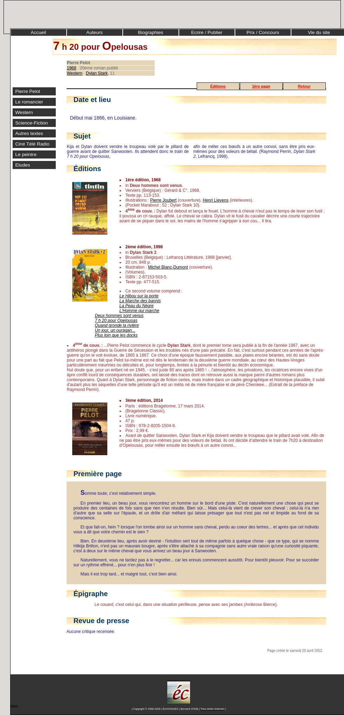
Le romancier (29, 101)
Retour (304, 86)
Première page (98, 474)
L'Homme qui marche (140, 310)
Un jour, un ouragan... (115, 330)
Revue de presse (101, 621)
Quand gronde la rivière (117, 325)
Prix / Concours (263, 32)
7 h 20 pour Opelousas (116, 320)
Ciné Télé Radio (32, 144)
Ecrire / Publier (206, 32)
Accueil (38, 32)
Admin (14, 705)
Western (24, 112)
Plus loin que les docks (116, 335)
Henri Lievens (215, 200)
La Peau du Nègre (137, 305)
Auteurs (94, 32)
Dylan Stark (97, 73)
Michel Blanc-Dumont (168, 267)
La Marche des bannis (140, 300)
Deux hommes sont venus (119, 315)
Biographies (150, 32)
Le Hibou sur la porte (139, 296)
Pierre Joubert (163, 200)
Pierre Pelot (27, 91)
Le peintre (25, 154)
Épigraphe (91, 594)
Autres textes (29, 133)
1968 (71, 68)
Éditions (217, 86)
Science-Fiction (31, 123)
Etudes (22, 165)
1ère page (261, 86)
